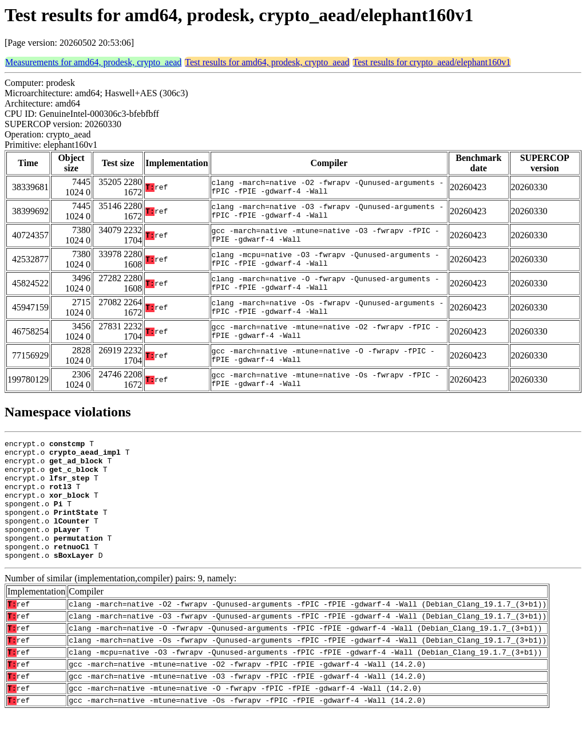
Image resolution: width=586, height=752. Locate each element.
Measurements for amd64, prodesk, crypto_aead (93, 62)
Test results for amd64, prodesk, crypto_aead (267, 62)
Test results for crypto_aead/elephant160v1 (432, 62)
